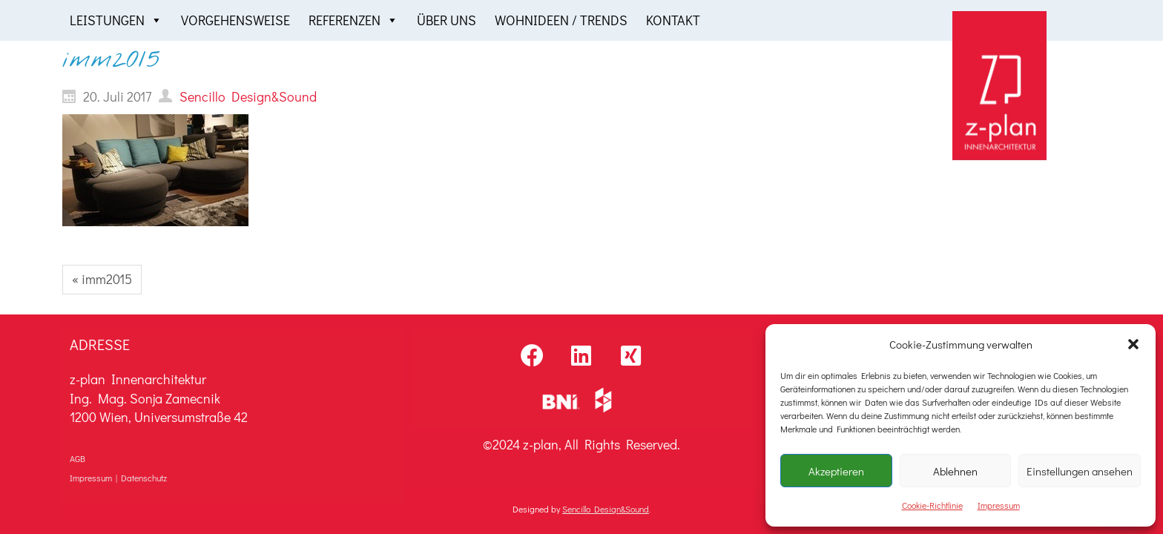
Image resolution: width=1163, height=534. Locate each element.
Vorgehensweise (235, 20)
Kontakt (673, 20)
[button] (1133, 344)
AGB (77, 458)
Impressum (999, 505)
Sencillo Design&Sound (605, 509)
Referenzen (353, 20)
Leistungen (116, 20)
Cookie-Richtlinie (932, 505)
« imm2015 (102, 279)
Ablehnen (955, 471)
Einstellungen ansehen (1080, 471)
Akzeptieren (836, 471)
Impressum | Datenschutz (118, 478)
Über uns (446, 20)
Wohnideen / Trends (561, 20)
